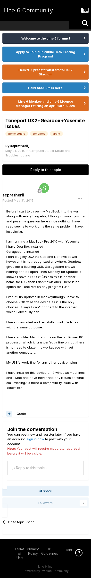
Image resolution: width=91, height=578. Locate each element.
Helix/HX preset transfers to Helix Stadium (45, 72)
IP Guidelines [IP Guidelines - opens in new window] (49, 551)
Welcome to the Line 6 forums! (45, 38)
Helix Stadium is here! (45, 88)
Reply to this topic (45, 170)
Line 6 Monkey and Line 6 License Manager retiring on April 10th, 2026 (45, 103)
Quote (21, 413)
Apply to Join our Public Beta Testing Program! (45, 54)
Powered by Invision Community (46, 571)
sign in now (35, 439)
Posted (17, 200)
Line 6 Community (28, 10)
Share (45, 491)
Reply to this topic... (29, 468)
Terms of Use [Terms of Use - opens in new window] (20, 553)
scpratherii (19, 146)
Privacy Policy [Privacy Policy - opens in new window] (33, 551)
